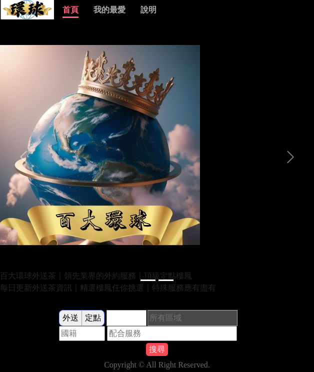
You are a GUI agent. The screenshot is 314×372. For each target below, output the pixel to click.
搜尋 (157, 349)
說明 (148, 10)
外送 (70, 318)
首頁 (70, 10)
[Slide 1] (148, 280)
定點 (93, 318)
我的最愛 (110, 10)
